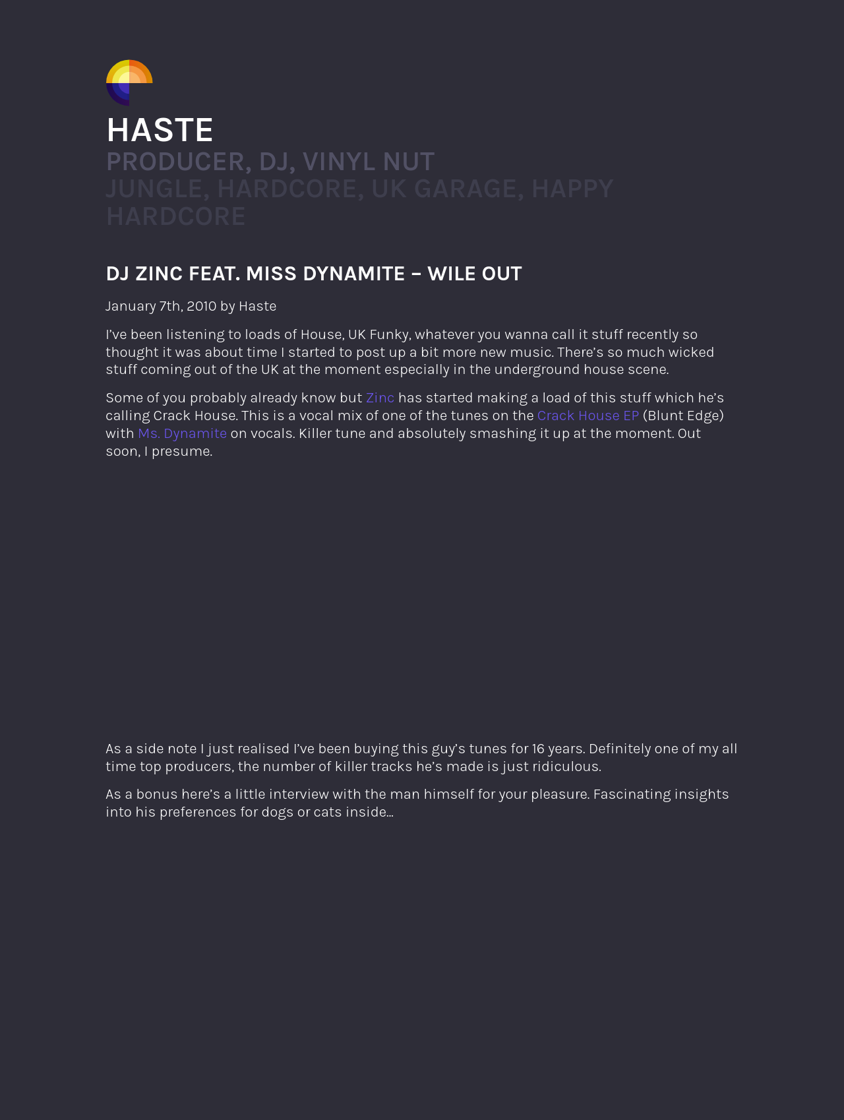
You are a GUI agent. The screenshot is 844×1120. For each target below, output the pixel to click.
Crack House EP (588, 415)
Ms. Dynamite (182, 433)
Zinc (380, 397)
